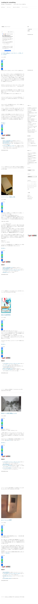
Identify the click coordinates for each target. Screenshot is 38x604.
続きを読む (3, 122)
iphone (13, 290)
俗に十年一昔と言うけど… (7, 143)
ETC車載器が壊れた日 (31, 112)
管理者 (10, 390)
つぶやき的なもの (17, 166)
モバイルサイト (15, 167)
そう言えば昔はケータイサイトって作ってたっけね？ (11, 269)
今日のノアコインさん (31, 140)
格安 (20, 290)
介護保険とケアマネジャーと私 (32, 121)
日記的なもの (7, 166)
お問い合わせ (3, 7)
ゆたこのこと (9, 7)
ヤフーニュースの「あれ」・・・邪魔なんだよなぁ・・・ (31, 143)
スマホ (3, 167)
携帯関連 (22, 166)
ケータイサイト (10, 167)
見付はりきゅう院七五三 (16, 7)
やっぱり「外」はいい (31, 138)
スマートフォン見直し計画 (8, 197)
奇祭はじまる (29, 139)
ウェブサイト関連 (11, 166)
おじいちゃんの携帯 (6, 520)
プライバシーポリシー (25, 7)
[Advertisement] (19, 16)
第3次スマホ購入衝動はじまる (8, 140)
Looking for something (8, 2)
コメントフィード (30, 197)
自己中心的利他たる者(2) (7, 578)
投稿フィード (29, 196)
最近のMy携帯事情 (6, 268)
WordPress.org (30, 198)
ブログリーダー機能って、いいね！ (8, 145)
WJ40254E (17, 487)
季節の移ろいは (5, 272)
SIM (18, 290)
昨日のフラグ (9, 440)
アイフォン (16, 290)
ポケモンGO (16, 389)
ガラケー (6, 167)
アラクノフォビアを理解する (32, 110)
